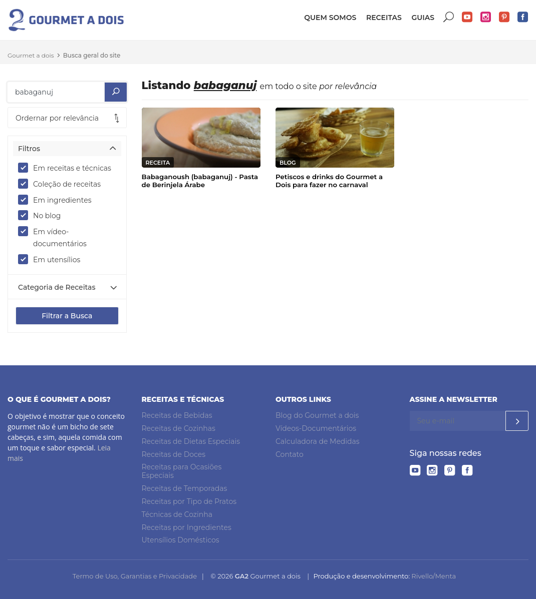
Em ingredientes (58, 200)
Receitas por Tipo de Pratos (189, 501)
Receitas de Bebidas (177, 415)
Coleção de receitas (62, 184)
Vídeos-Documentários (316, 428)
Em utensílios (52, 259)
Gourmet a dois (31, 55)
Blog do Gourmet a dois (317, 415)
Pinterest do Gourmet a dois (504, 17)
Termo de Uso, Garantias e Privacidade (135, 576)
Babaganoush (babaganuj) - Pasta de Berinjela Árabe (200, 181)
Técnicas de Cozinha (177, 514)
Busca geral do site (92, 55)
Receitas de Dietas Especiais (191, 441)
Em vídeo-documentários (55, 237)
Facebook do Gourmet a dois (522, 17)
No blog (42, 215)
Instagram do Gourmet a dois (485, 17)
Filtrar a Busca (67, 315)
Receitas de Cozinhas (178, 428)
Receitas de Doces (174, 454)
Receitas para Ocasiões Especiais (182, 471)
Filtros (29, 148)
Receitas (384, 17)
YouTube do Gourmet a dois (467, 17)
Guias (422, 17)
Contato (290, 454)
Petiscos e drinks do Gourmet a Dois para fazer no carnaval (329, 181)
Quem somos (330, 17)
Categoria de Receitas (56, 287)
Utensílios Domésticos (180, 539)
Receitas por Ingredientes (186, 527)
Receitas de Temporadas (184, 488)
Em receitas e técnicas (67, 168)
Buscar (448, 17)
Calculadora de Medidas (318, 441)
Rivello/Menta (433, 576)
